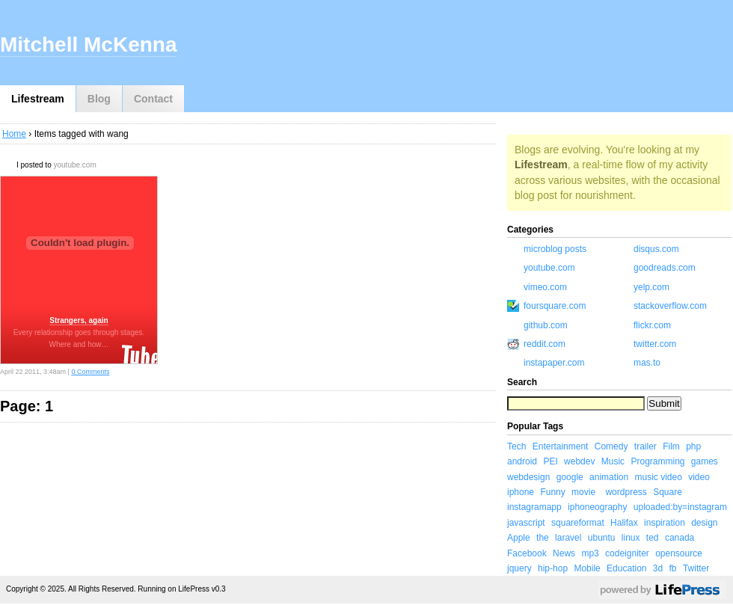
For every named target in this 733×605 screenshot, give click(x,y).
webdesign (528, 477)
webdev (579, 461)
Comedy (611, 446)
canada (679, 537)
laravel (568, 537)
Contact (153, 99)
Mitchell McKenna (88, 44)
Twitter (696, 568)
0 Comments (90, 371)
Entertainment (561, 446)
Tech (516, 446)
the (542, 537)
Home (14, 134)
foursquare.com (555, 306)
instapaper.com (554, 362)
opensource (678, 553)
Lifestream (37, 99)
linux (631, 537)
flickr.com (652, 325)
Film (671, 446)
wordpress (625, 492)
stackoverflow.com (670, 306)
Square (667, 492)
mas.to (647, 362)
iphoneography (597, 507)
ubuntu (602, 537)
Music (613, 461)
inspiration (664, 523)
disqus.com (656, 249)
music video (657, 477)
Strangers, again (78, 320)
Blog (99, 99)
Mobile (587, 568)
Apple (518, 537)
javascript (526, 523)
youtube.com (74, 165)
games (704, 461)
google (569, 477)
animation (608, 477)
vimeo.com (545, 287)
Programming (657, 461)
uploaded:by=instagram (680, 507)
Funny (552, 492)
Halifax (624, 523)
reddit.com (544, 344)
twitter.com (655, 344)
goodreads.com (665, 267)
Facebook (527, 553)
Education (626, 568)
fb (673, 568)
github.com (546, 325)
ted (652, 537)
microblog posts (555, 249)
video (699, 477)
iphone (520, 492)
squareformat (577, 523)
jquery (519, 568)
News (564, 553)
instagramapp (534, 507)
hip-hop (553, 568)
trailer (645, 446)
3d (658, 568)
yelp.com (651, 287)
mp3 (589, 553)
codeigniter (627, 553)
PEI (550, 461)
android (522, 461)
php (693, 446)
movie (583, 492)
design (704, 523)
